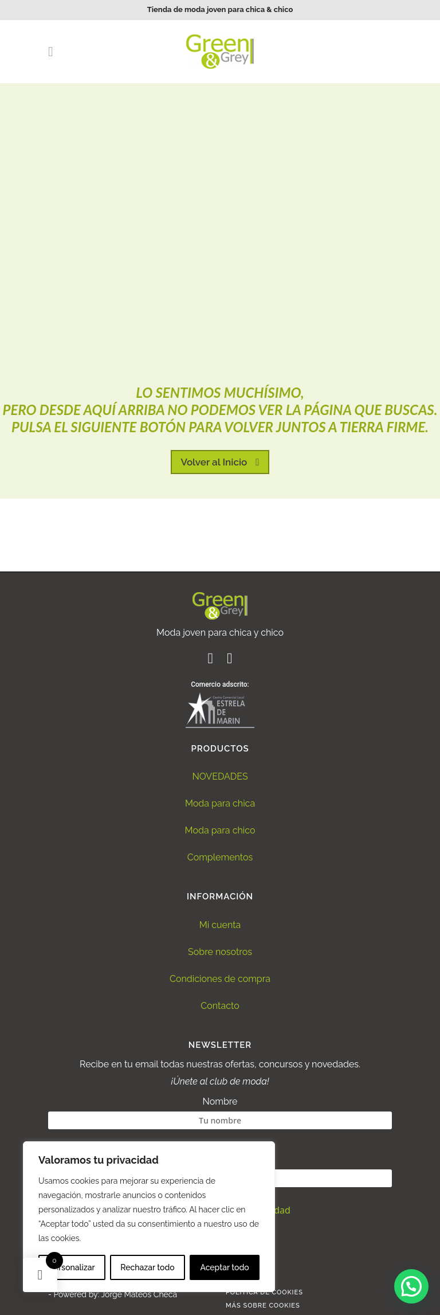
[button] (411, 1286)
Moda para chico (220, 830)
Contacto (220, 1005)
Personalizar (72, 1267)
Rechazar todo (147, 1267)
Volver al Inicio (220, 462)
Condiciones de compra (220, 978)
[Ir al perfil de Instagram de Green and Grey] (229, 660)
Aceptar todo (224, 1267)
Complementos (220, 857)
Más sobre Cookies (263, 1305)
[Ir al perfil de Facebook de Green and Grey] (211, 660)
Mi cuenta (220, 924)
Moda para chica (220, 803)
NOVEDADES (219, 776)
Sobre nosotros (220, 951)
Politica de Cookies (264, 1292)
